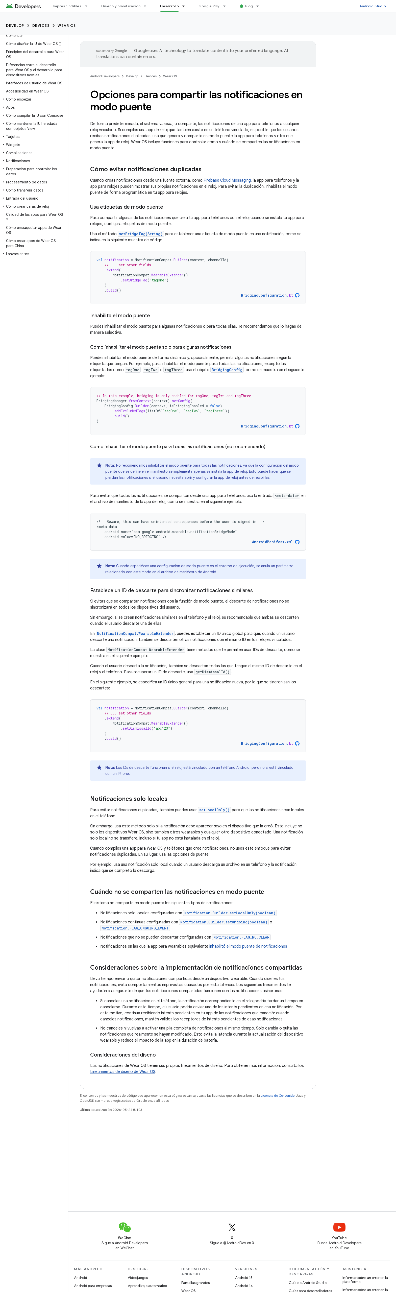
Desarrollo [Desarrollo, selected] (169, 6)
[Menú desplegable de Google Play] (226, 6)
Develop (15, 25)
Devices (41, 25)
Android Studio (372, 6)
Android (80, 1277)
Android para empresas (93, 1285)
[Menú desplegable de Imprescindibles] (88, 6)
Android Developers (104, 76)
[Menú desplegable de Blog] (260, 6)
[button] (33, 99)
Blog (249, 6)
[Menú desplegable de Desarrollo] (185, 6)
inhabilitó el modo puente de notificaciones (248, 946)
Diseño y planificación (121, 6)
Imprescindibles (67, 6)
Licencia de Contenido (277, 1095)
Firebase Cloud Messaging (227, 180)
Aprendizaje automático (147, 1285)
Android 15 (244, 1277)
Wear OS (67, 25)
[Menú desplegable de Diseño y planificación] (147, 6)
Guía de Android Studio (308, 1282)
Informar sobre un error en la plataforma (365, 1279)
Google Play (209, 6)
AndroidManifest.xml (272, 541)
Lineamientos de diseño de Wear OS (122, 1071)
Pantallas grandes (195, 1282)
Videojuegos (138, 1277)
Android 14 (244, 1285)
